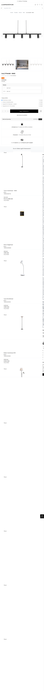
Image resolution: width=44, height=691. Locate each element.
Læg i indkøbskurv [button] (24, 111)
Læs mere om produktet (22, 115)
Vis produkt (6, 200)
